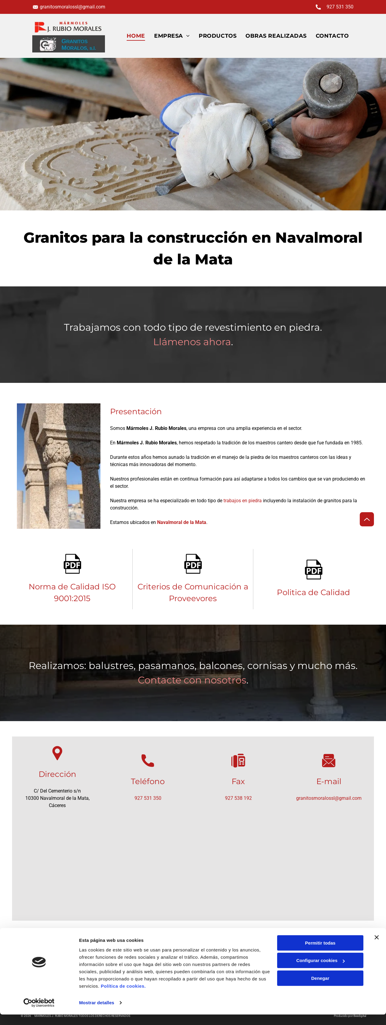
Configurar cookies (320, 970)
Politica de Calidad (313, 592)
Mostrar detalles (96, 1013)
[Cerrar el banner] (377, 948)
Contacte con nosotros (192, 680)
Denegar (320, 988)
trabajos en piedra (242, 500)
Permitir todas (320, 953)
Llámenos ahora (192, 342)
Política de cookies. (123, 996)
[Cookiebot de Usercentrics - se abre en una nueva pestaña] (39, 1013)
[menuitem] (136, 36)
